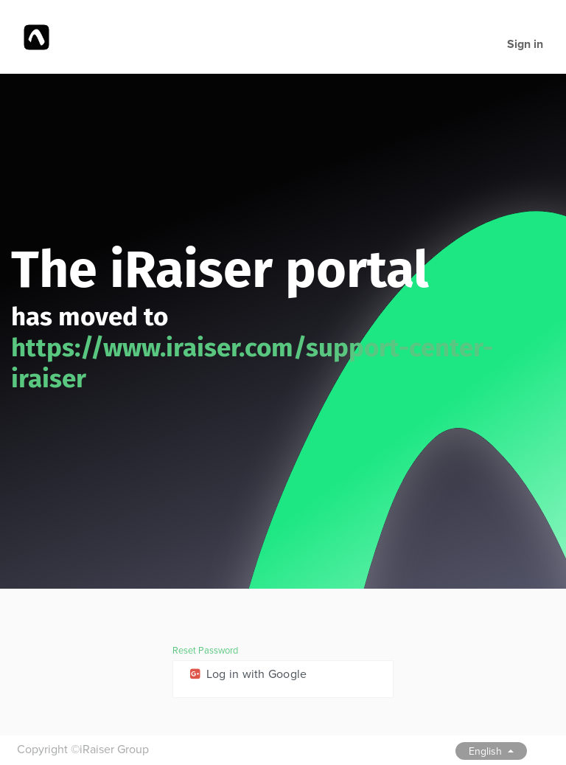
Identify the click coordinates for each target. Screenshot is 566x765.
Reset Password (205, 650)
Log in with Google (247, 673)
